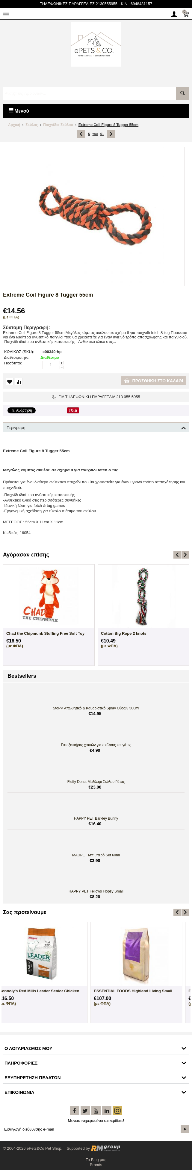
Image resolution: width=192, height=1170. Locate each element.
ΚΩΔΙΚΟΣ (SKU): (19, 351)
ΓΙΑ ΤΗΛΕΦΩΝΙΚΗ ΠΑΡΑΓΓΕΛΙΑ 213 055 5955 (96, 397)
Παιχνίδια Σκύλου (58, 125)
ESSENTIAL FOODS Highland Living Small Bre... (48, 991)
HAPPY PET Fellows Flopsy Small (96, 891)
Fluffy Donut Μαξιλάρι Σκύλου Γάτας (96, 782)
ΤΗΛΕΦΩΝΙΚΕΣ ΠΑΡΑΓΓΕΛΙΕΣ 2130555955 (78, 3)
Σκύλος (31, 125)
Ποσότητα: (13, 363)
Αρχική (14, 125)
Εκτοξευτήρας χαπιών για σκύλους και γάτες (96, 745)
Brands (96, 1165)
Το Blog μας (96, 1159)
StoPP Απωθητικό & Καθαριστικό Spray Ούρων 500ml (96, 708)
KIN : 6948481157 (136, 3)
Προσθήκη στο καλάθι (153, 380)
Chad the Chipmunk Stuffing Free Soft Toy (45, 633)
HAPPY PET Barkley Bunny (96, 818)
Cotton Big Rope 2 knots (123, 633)
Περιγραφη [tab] (96, 427)
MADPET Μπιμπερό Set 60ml (96, 855)
